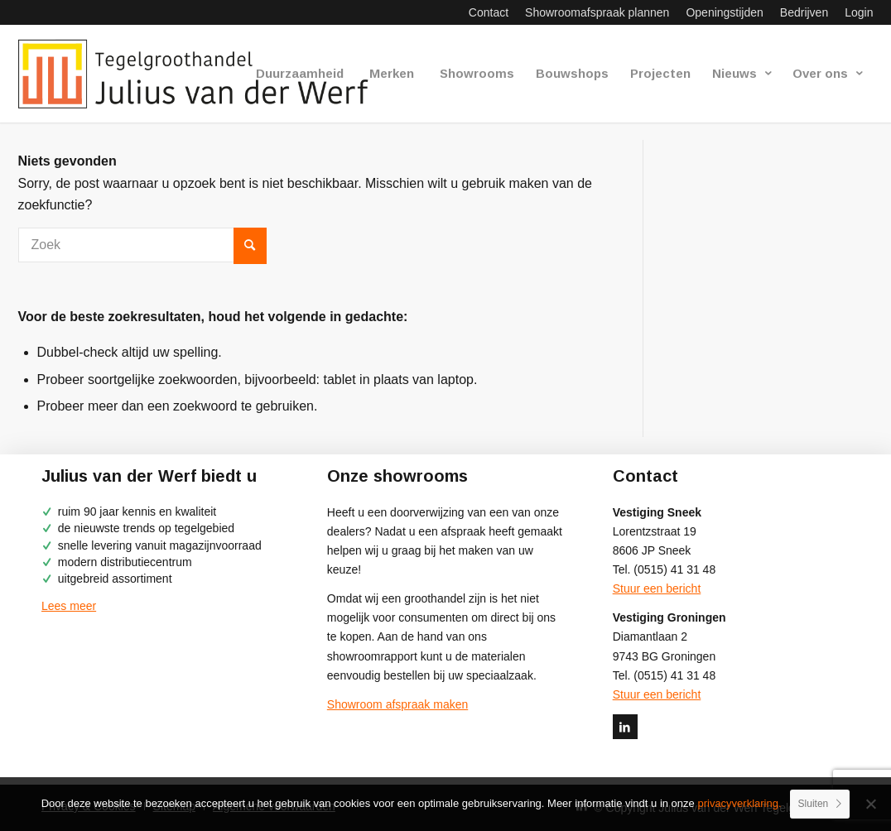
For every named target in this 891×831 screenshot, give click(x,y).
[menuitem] (488, 12)
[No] (870, 803)
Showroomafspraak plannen (597, 12)
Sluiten (813, 803)
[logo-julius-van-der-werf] (200, 73)
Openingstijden (724, 12)
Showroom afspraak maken (397, 704)
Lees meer (68, 605)
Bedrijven (804, 12)
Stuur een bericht (657, 588)
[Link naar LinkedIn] (625, 726)
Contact (488, 12)
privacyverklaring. (739, 803)
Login (859, 12)
